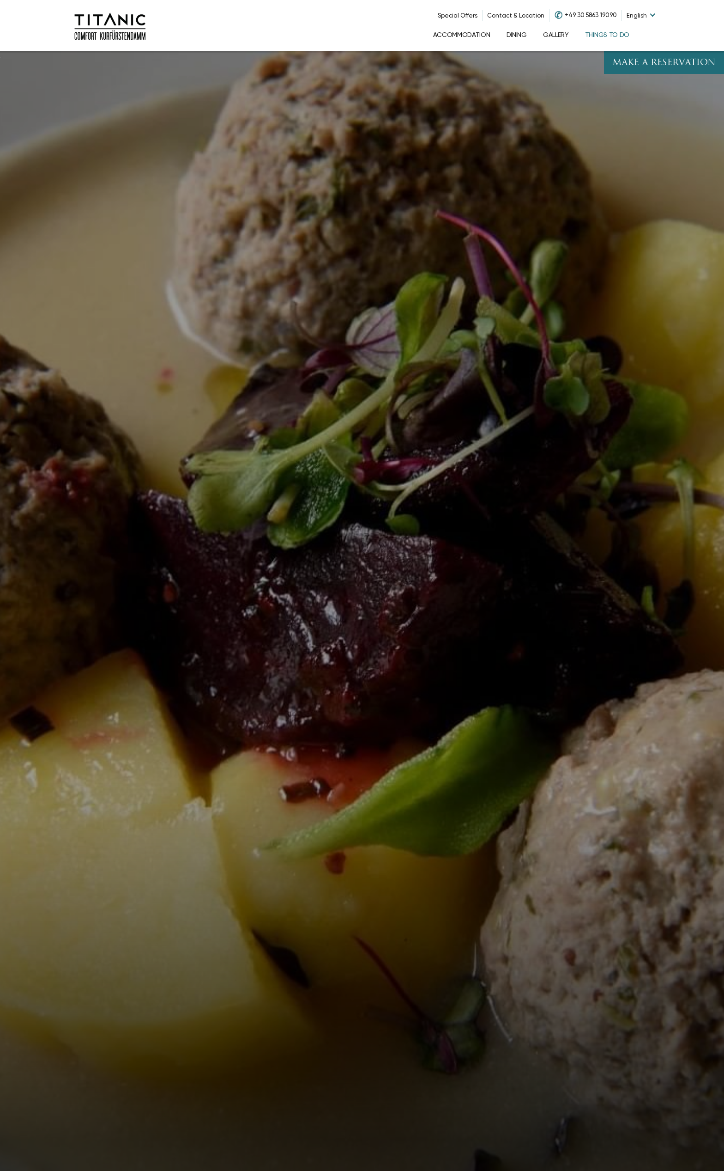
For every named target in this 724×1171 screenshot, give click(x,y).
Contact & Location (515, 15)
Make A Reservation (664, 63)
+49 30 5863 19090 (591, 15)
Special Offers (457, 15)
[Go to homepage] (110, 25)
